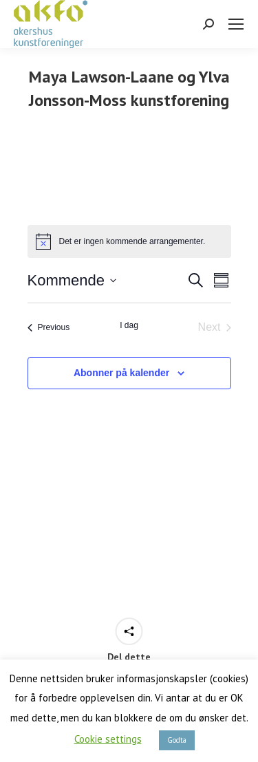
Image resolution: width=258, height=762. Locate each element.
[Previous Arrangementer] (49, 327)
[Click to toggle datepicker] (72, 280)
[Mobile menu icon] (236, 24)
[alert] (129, 241)
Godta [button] (176, 740)
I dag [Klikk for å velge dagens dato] (129, 325)
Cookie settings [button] (108, 738)
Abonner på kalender (121, 372)
